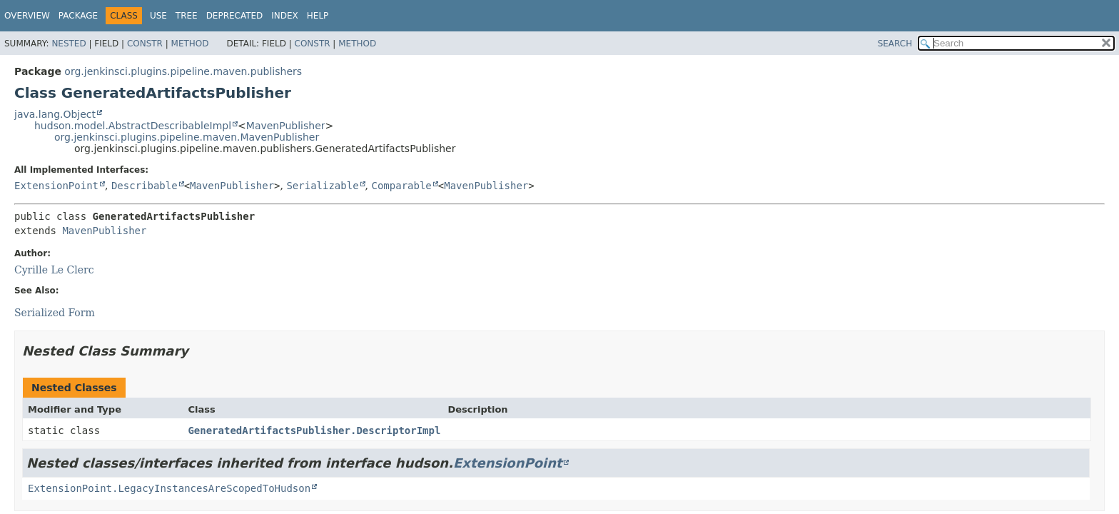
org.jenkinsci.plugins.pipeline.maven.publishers (183, 71)
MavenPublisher (285, 125)
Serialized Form (54, 312)
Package (78, 16)
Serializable (322, 185)
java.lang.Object (55, 114)
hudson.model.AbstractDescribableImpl (132, 125)
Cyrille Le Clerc (54, 270)
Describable (144, 185)
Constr (145, 44)
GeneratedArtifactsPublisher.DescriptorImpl (314, 430)
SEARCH (895, 44)
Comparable (402, 185)
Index (284, 16)
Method (190, 44)
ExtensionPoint (56, 185)
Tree (187, 16)
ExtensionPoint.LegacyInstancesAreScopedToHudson (169, 488)
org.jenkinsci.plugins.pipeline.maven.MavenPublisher (186, 137)
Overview (27, 16)
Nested (68, 44)
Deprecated (234, 16)
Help (318, 16)
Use (158, 16)
